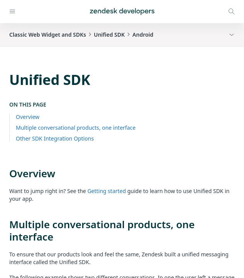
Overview (27, 116)
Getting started (106, 191)
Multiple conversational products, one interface (76, 127)
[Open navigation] (12, 11)
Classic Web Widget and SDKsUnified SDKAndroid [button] (81, 34)
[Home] (122, 11)
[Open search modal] (231, 11)
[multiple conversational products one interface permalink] (5, 224)
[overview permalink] (5, 173)
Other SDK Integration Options (55, 138)
